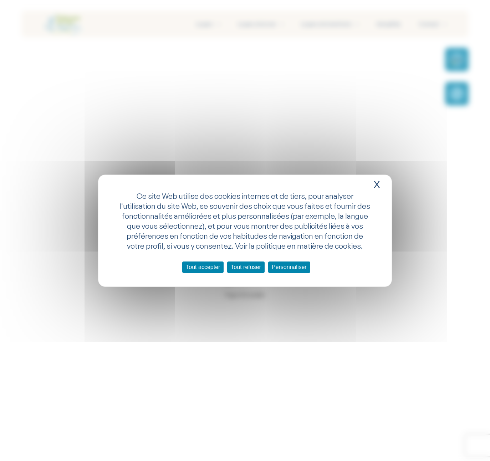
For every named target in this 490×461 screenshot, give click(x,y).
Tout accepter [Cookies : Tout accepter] (203, 267)
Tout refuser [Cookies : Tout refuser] (246, 267)
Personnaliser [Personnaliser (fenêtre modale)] (289, 267)
